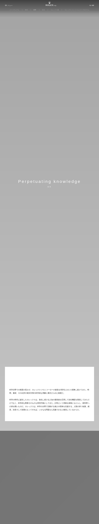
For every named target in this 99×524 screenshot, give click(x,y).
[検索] (91, 5)
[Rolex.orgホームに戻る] (49, 3)
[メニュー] (8, 5)
